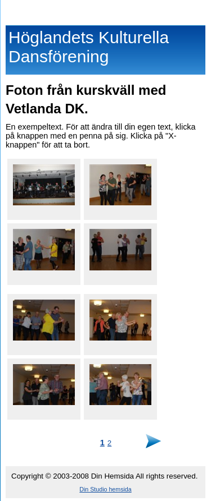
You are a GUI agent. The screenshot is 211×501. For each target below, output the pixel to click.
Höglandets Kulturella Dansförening (105, 10)
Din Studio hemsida (105, 489)
